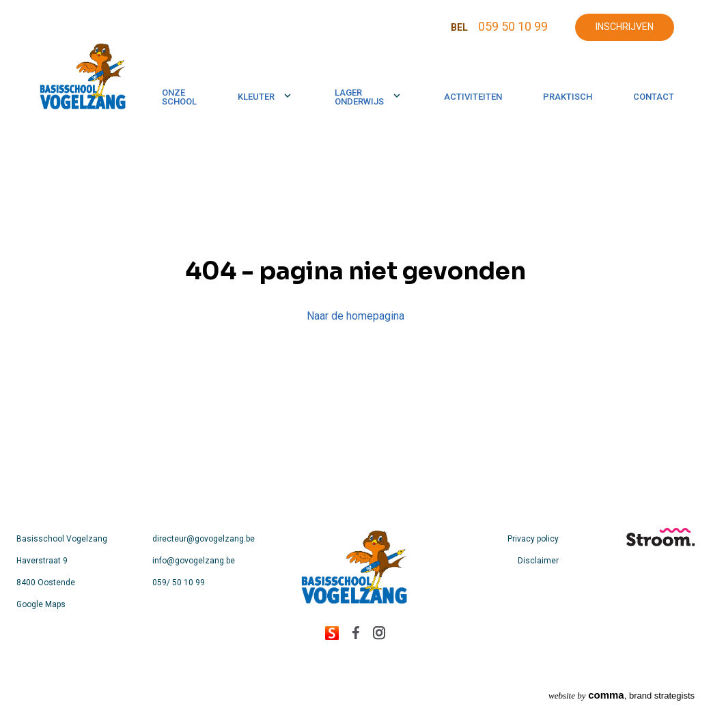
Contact (653, 97)
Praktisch (567, 97)
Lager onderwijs (359, 97)
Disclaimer (538, 560)
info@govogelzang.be (193, 560)
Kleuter (256, 97)
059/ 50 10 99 (178, 582)
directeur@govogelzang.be (203, 539)
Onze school (179, 97)
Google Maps (41, 604)
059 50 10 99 (513, 26)
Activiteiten (473, 97)
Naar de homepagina (355, 315)
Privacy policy (533, 539)
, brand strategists (621, 695)
